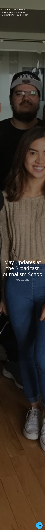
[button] (39, 525)
